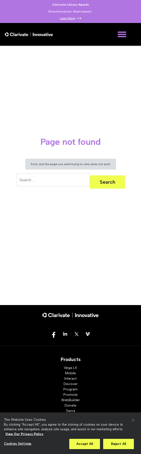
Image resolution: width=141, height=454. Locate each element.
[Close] (133, 420)
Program (70, 389)
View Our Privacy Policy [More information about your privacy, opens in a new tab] (24, 434)
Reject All (118, 444)
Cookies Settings (17, 443)
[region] (70, 433)
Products (71, 359)
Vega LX (70, 368)
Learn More (67, 18)
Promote (70, 395)
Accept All (84, 444)
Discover (71, 384)
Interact (70, 378)
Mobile (70, 373)
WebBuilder (70, 400)
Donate (70, 405)
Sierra (70, 411)
